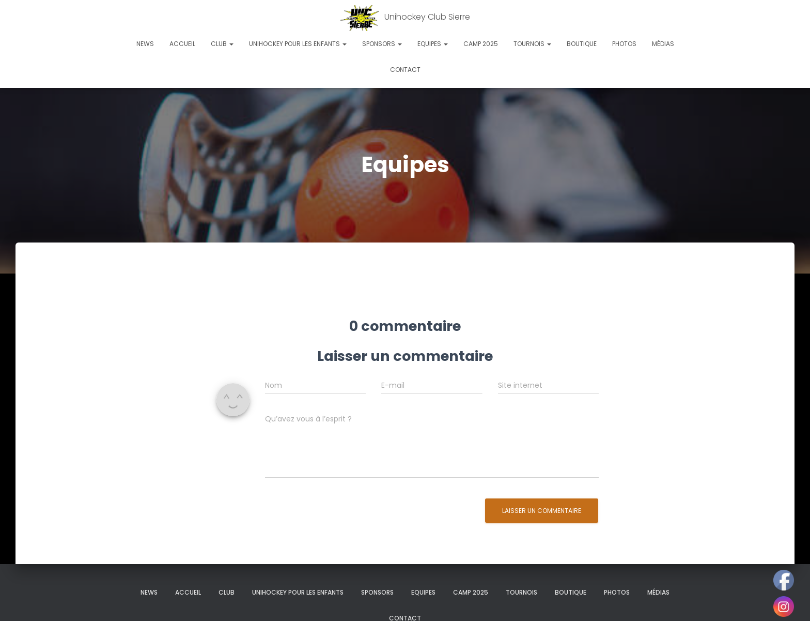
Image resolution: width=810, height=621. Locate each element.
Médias (663, 43)
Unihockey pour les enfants (298, 43)
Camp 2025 (480, 43)
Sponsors (382, 43)
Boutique (582, 43)
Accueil (182, 43)
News (145, 43)
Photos (624, 43)
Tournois (532, 43)
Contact (405, 69)
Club (222, 43)
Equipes (432, 43)
